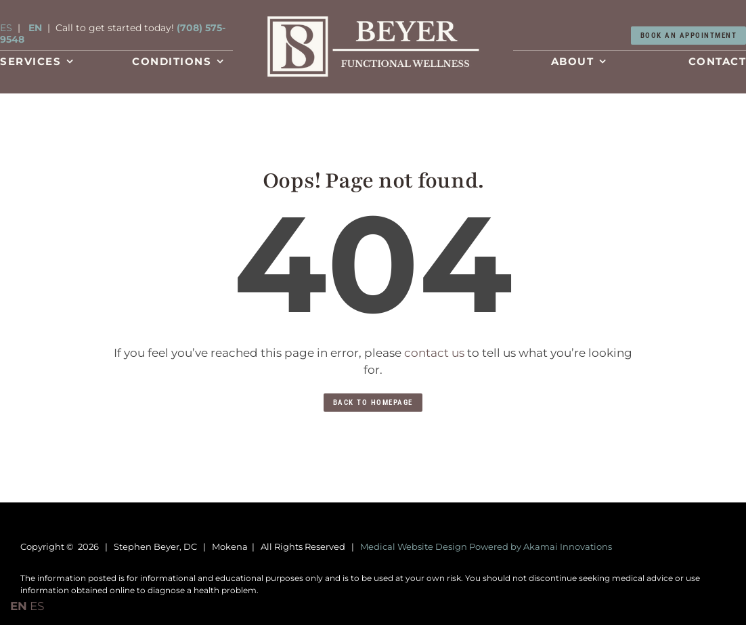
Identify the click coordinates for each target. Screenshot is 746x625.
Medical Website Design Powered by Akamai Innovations (486, 546)
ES (6, 28)
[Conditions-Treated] (373, 19)
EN (35, 28)
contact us (434, 353)
